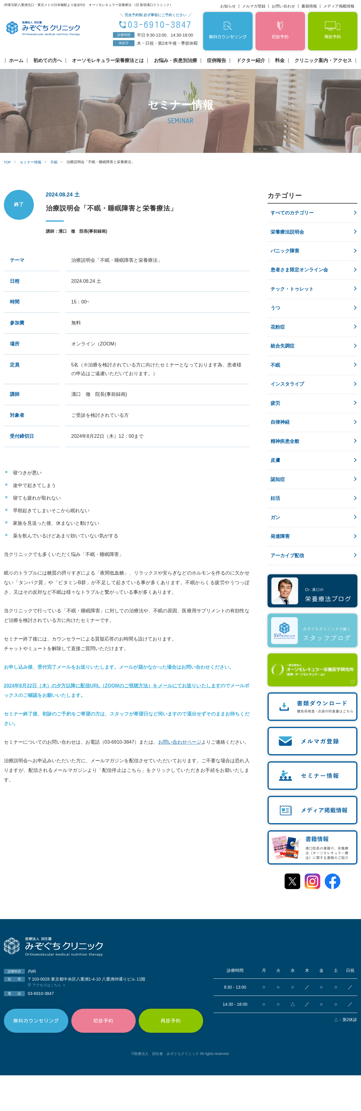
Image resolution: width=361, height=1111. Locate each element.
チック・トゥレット (292, 297)
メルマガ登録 (253, 6)
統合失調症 (282, 360)
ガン (275, 548)
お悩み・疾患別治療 (175, 60)
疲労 (275, 422)
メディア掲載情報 (338, 6)
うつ (275, 318)
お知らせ (228, 6)
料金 (280, 60)
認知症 (278, 506)
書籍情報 (309, 6)
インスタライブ (287, 401)
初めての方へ (47, 60)
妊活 (275, 527)
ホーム (16, 60)
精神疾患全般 (285, 464)
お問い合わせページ (179, 741)
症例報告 (216, 60)
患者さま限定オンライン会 (299, 276)
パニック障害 (285, 255)
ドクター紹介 (250, 60)
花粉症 (278, 339)
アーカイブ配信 (287, 590)
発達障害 (280, 569)
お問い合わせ (283, 6)
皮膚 (275, 485)
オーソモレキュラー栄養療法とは (108, 60)
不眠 (275, 381)
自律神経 (280, 443)
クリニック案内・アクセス (323, 60)
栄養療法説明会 (287, 234)
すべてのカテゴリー (292, 213)
